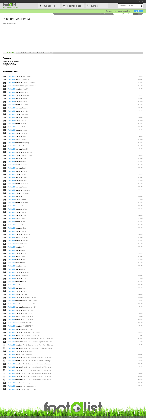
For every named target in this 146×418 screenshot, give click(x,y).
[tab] (9, 53)
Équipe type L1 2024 (29, 304)
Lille (24, 259)
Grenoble (26, 146)
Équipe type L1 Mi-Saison (31, 332)
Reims (25, 209)
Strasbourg (26, 190)
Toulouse (25, 184)
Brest (24, 278)
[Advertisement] (59, 37)
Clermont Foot (27, 152)
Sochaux (25, 105)
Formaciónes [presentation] (22, 52)
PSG (24, 215)
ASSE (24, 196)
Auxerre (25, 285)
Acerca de (12, 416)
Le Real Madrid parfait (30, 297)
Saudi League (27, 383)
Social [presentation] (50, 52)
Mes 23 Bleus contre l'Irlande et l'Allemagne (37, 357)
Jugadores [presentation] (41, 52)
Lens (24, 266)
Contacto (5, 416)
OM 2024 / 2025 (28, 310)
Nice (24, 222)
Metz (24, 124)
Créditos (19, 416)
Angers (24, 291)
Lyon (24, 253)
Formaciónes (74, 6)
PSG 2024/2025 (28, 319)
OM (24, 247)
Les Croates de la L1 (29, 386)
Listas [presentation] (32, 52)
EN (139, 1)
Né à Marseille (27, 351)
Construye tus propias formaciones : (124, 11)
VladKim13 (11, 76)
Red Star (25, 111)
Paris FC (25, 89)
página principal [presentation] (9, 52)
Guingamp (26, 95)
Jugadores (49, 6)
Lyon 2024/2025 (28, 313)
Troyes (25, 98)
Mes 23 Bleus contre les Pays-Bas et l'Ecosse (38, 338)
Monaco (25, 240)
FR (142, 1)
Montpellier (26, 234)
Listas (94, 6)
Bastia (25, 165)
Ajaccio (24, 177)
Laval (24, 136)
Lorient (25, 130)
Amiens (24, 171)
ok (135, 14)
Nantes (25, 228)
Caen (24, 158)
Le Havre (26, 272)
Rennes (25, 203)
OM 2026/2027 (27, 76)
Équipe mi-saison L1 (29, 82)
